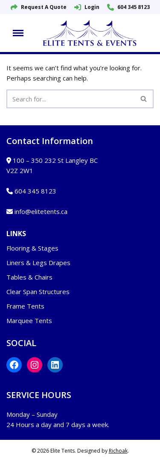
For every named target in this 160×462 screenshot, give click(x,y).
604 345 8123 (128, 7)
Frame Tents (25, 306)
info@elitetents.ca (41, 211)
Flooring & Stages (32, 248)
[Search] (70, 99)
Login (86, 7)
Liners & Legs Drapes (38, 262)
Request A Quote (39, 7)
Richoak (118, 450)
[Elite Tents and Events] (92, 33)
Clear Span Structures (38, 291)
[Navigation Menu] (18, 33)
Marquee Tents (29, 320)
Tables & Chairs (29, 277)
